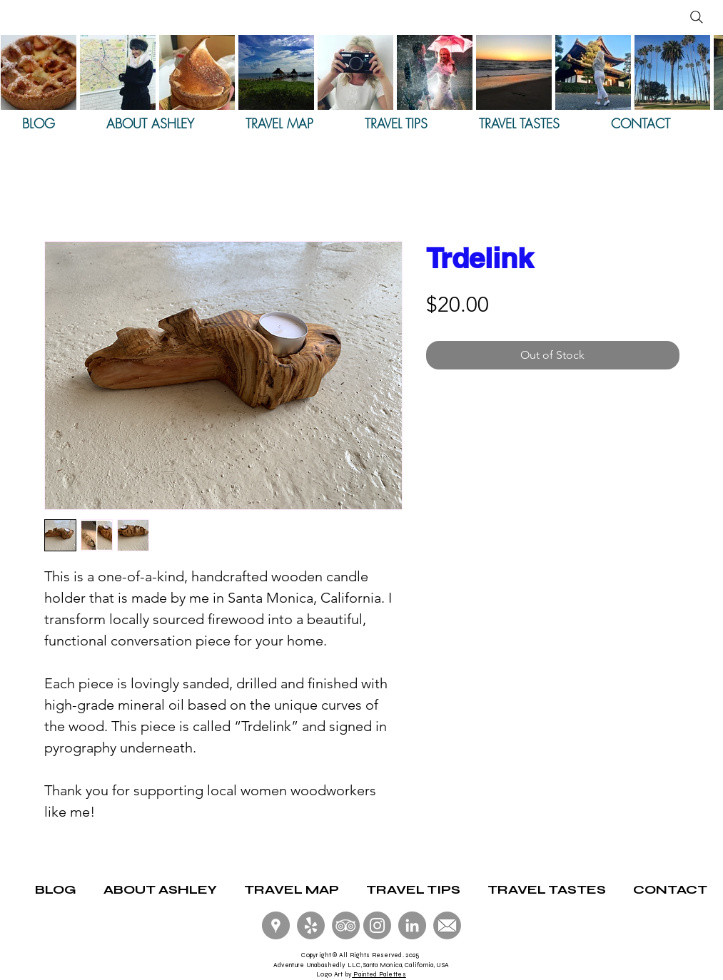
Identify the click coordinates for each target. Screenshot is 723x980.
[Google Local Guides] (276, 925)
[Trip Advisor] (346, 925)
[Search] (697, 17)
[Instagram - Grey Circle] (377, 925)
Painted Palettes (379, 974)
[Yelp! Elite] (311, 925)
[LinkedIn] (412, 925)
